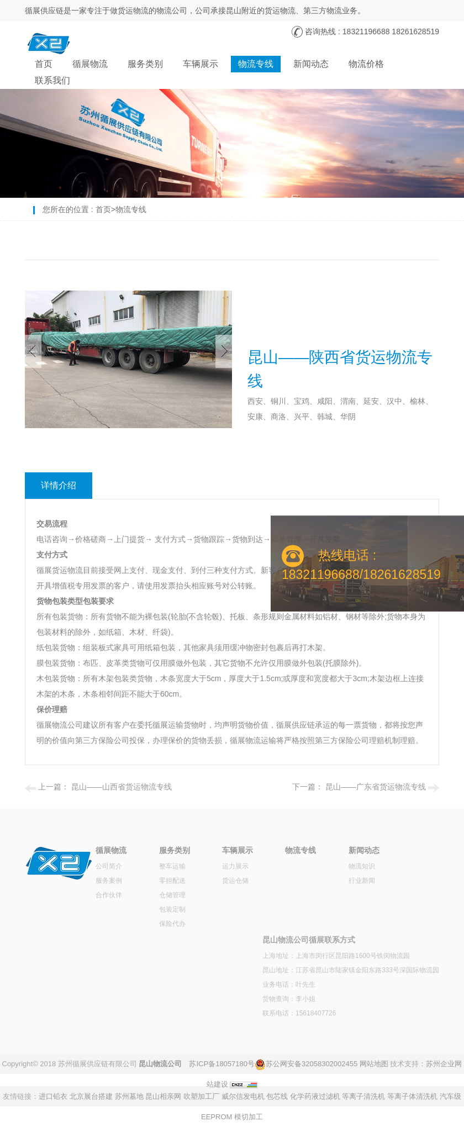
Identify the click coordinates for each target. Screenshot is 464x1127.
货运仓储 (235, 880)
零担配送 (172, 880)
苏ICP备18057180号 (222, 1064)
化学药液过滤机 (315, 1096)
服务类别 (145, 64)
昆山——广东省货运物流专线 (375, 786)
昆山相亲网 (163, 1096)
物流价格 (366, 64)
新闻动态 (311, 64)
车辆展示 (200, 64)
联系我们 (52, 80)
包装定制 (172, 909)
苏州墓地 (129, 1096)
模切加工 (248, 1117)
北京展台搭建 (91, 1096)
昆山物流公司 (160, 1064)
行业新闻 (362, 880)
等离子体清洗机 (412, 1096)
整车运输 (172, 866)
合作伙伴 (109, 895)
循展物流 (90, 64)
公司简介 (109, 866)
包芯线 (277, 1096)
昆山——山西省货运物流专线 (121, 786)
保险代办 (172, 924)
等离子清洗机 (363, 1096)
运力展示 (235, 866)
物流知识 (362, 866)
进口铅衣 (53, 1096)
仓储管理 (172, 895)
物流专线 (255, 64)
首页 (43, 64)
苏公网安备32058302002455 (311, 1064)
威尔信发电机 (243, 1096)
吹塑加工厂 (201, 1096)
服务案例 (109, 880)
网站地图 (374, 1064)
